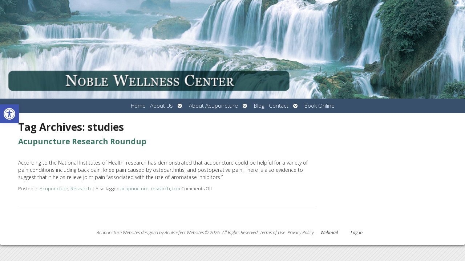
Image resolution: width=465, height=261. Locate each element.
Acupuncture (54, 189)
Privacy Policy (300, 232)
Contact (278, 105)
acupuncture (135, 189)
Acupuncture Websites (118, 232)
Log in (357, 232)
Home (138, 105)
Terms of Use (272, 232)
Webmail (329, 232)
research (160, 189)
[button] (9, 113)
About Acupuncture (213, 105)
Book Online (319, 105)
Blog (259, 105)
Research (80, 189)
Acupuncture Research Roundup (82, 141)
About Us (161, 105)
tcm (176, 189)
